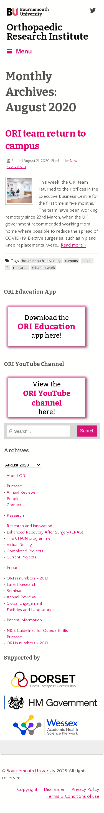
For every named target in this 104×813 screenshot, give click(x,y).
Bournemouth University (28, 12)
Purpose (14, 486)
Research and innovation (29, 526)
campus (71, 261)
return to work (43, 268)
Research (15, 515)
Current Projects (21, 557)
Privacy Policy (85, 789)
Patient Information (24, 620)
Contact (14, 504)
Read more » (73, 245)
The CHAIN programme (28, 538)
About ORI (16, 475)
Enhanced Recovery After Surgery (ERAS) (45, 532)
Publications (16, 166)
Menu (24, 51)
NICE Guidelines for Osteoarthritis (37, 630)
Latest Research (21, 584)
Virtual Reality (19, 544)
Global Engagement (24, 603)
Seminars (15, 590)
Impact (13, 567)
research (20, 268)
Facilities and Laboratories (30, 609)
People (13, 498)
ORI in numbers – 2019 (27, 578)
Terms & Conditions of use (73, 796)
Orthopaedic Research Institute (47, 32)
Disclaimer (54, 789)
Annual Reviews (21, 492)
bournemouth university (41, 261)
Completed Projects (25, 551)
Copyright (27, 789)
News (74, 161)
